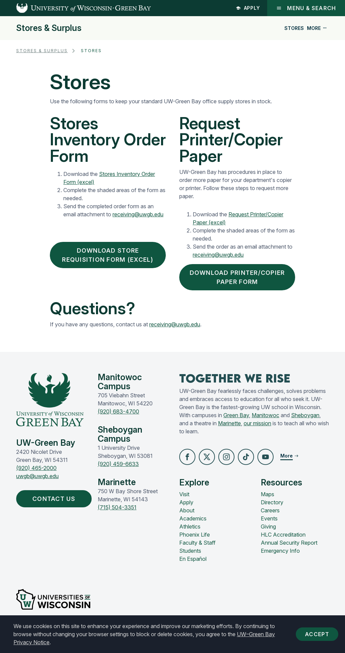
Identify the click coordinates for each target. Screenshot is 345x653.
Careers (270, 510)
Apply (248, 8)
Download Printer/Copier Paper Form (237, 277)
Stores (294, 28)
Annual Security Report (289, 542)
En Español (193, 558)
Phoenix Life (194, 534)
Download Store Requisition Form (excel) (107, 255)
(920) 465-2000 (36, 468)
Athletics (189, 526)
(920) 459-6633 (118, 464)
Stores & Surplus (49, 28)
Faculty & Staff (197, 542)
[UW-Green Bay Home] (75, 8)
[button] (187, 457)
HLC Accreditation (283, 534)
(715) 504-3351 (117, 507)
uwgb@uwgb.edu (37, 476)
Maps (267, 494)
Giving (268, 526)
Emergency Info (280, 550)
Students (190, 550)
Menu (306, 8)
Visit (184, 494)
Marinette (229, 423)
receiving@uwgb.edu (138, 214)
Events (269, 518)
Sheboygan (305, 415)
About (186, 510)
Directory (272, 502)
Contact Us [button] (55, 498)
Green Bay (236, 415)
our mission (257, 423)
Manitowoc (265, 415)
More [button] (317, 28)
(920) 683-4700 (118, 411)
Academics (193, 518)
